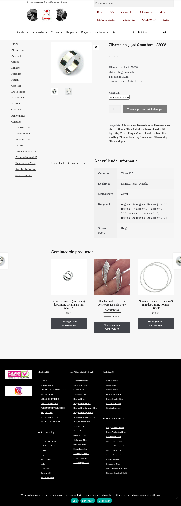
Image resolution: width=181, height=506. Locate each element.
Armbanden (40, 32)
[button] (96, 47)
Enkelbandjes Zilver (81, 454)
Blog (42, 455)
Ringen (86, 32)
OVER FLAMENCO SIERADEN (53, 390)
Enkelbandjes (18, 92)
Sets (116, 32)
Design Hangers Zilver (114, 441)
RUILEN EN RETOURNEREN (53, 408)
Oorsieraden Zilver (113, 464)
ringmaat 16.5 (144, 204)
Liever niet (87, 500)
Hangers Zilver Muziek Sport (84, 417)
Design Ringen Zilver (114, 450)
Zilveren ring (161, 137)
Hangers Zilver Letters (81, 404)
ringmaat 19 (134, 213)
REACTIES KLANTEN (50, 417)
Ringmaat (114, 92)
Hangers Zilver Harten (81, 422)
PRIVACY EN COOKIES (50, 422)
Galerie (43, 450)
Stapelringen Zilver (113, 459)
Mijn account (146, 12)
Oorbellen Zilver (79, 435)
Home (100, 12)
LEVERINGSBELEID (49, 404)
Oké (74, 500)
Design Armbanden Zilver (116, 432)
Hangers (72, 32)
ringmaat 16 (128, 204)
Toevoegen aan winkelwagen (145, 109)
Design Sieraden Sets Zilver (116, 468)
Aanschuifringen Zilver (115, 455)
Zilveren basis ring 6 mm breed (136, 137)
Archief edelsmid (47, 478)
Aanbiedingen (18, 115)
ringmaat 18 (145, 208)
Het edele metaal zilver (49, 441)
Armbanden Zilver (80, 385)
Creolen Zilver (78, 431)
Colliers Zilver (78, 390)
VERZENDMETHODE (50, 399)
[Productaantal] (115, 109)
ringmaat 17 (160, 204)
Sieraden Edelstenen (25, 169)
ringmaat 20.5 (144, 217)
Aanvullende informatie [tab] (64, 163)
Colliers (56, 32)
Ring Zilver (121, 133)
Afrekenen (164, 12)
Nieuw (14, 44)
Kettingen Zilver (79, 394)
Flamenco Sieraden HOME (116, 473)
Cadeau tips (17, 109)
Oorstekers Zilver (80, 444)
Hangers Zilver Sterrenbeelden (85, 408)
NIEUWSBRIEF (47, 394)
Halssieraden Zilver (113, 437)
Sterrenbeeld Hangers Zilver (116, 446)
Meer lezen (104, 500)
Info (112, 12)
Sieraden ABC (46, 473)
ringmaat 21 (160, 217)
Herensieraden (162, 125)
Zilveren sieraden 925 (154, 129)
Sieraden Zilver (152, 133)
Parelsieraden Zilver (25, 163)
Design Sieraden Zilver (26, 151)
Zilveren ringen (117, 141)
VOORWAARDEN (48, 385)
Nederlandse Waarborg (49, 446)
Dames (125, 183)
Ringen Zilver (124, 129)
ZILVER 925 (129, 19)
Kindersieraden (23, 139)
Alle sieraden (129, 125)
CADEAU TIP (149, 19)
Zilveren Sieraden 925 (81, 381)
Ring (124, 227)
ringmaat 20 (128, 217)
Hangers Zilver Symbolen (83, 413)
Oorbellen (102, 32)
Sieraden (23, 32)
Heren (133, 183)
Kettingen (16, 73)
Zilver (124, 193)
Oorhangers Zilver (80, 440)
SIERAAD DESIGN (106, 19)
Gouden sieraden (23, 175)
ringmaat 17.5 (129, 208)
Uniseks (137, 129)
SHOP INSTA (46, 459)
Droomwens (45, 468)
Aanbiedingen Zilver (81, 463)
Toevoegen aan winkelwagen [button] (69, 323)
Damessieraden (145, 125)
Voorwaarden (127, 12)
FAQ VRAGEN (46, 413)
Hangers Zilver (79, 399)
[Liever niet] (176, 498)
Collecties (16, 121)
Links (43, 464)
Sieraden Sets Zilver (81, 458)
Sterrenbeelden (18, 103)
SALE (166, 19)
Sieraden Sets (18, 97)
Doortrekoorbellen (80, 449)
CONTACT (45, 381)
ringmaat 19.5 (150, 213)
